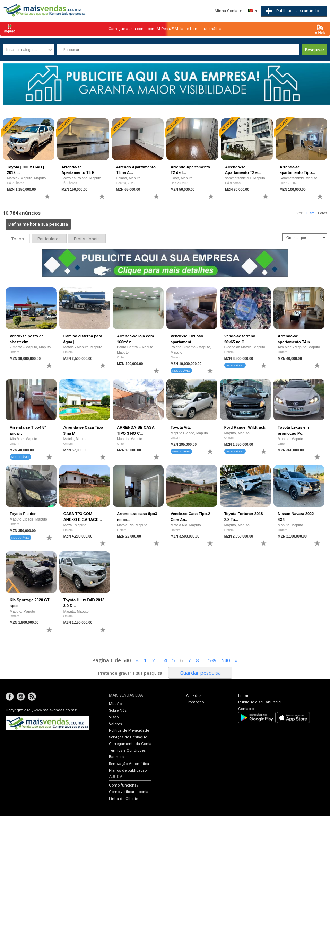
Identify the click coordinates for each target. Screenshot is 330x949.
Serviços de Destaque (128, 737)
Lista (310, 213)
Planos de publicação (128, 770)
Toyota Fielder (23, 514)
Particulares (49, 239)
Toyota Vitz (181, 427)
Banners (116, 757)
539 (212, 660)
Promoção (195, 702)
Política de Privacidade (129, 730)
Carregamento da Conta (130, 744)
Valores (115, 724)
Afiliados (193, 695)
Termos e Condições (127, 750)
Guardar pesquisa (200, 672)
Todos (17, 239)
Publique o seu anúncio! (259, 702)
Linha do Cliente (123, 799)
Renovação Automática (129, 764)
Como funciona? (123, 785)
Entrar (243, 695)
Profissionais (87, 239)
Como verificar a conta (128, 792)
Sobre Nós (118, 710)
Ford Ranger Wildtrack (245, 427)
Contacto (246, 709)
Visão (114, 717)
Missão (115, 704)
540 (226, 660)
